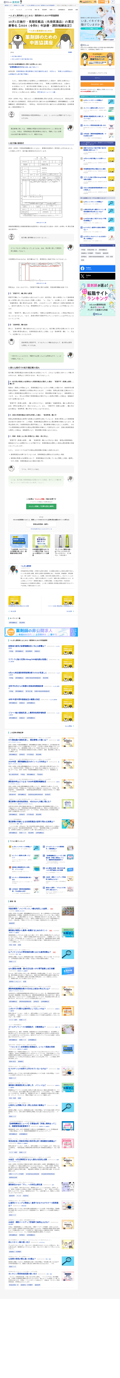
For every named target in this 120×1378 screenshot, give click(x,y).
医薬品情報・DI (13, 1285)
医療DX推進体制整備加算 (33, 678)
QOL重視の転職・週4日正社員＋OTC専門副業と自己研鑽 (31, 969)
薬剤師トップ (8, 5)
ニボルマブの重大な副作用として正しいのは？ (27, 1009)
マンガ (19, 1195)
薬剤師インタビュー (15, 981)
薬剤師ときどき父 (19, 911)
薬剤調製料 (29, 651)
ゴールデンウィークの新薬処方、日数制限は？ (27, 1027)
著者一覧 (37, 9)
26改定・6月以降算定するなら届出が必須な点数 (28, 1159)
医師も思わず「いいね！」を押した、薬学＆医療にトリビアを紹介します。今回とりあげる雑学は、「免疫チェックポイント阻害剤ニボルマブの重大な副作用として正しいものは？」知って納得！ (34, 1015)
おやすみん (42, 1242)
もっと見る (69, 726)
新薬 (82, 260)
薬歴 (77, 9)
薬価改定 (37, 651)
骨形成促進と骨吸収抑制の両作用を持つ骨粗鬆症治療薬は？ (32, 1141)
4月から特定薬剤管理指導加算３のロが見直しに (27, 673)
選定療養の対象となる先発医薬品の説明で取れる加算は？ (31, 822)
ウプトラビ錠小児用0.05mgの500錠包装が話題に (28, 659)
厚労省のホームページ (46, 92)
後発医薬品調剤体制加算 (35, 794)
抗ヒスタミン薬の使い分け (19, 1242)
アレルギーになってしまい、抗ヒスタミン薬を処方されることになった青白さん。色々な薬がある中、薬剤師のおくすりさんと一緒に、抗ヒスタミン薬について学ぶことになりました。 (34, 1247)
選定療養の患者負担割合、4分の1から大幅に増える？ (29, 802)
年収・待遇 (12, 945)
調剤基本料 (12, 794)
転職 (19, 945)
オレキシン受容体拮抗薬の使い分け (22, 1274)
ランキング (19, 9)
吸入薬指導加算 (13, 774)
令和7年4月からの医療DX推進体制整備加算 (26, 686)
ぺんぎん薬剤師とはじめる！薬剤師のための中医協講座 (40, 5)
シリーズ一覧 (28, 9)
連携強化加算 (13, 1177)
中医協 (11, 651)
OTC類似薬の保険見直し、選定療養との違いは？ (28, 740)
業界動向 (22, 1235)
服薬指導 (70, 9)
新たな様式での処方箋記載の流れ (22, 59)
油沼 (53, 1184)
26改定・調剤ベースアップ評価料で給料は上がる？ (29, 1222)
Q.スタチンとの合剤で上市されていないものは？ (28, 1069)
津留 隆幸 (10, 1224)
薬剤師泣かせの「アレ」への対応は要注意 (25, 1185)
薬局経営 (22, 754)
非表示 (70, 52)
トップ (11, 9)
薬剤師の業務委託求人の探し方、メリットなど (27, 1085)
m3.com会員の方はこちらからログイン (41, 529)
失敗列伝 (25, 1195)
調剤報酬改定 (13, 622)
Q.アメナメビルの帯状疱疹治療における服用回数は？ (30, 952)
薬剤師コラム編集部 (14, 932)
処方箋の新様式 (17, 56)
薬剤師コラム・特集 (19, 5)
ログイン (112, 2)
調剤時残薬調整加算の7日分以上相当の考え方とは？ (29, 989)
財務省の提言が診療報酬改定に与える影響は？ (27, 646)
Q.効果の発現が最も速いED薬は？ (22, 1259)
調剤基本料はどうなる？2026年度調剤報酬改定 (27, 782)
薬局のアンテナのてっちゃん (25, 803)
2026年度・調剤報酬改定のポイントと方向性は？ (28, 762)
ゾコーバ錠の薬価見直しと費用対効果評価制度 (27, 713)
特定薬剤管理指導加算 (48, 1174)
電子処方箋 (29, 691)
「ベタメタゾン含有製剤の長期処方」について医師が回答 (31, 1047)
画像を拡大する (41, 222)
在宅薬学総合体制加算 (32, 1174)
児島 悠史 (18, 954)
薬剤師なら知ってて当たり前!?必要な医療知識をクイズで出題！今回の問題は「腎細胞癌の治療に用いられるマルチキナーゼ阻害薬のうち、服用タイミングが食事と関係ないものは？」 (34, 1210)
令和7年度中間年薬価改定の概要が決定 (24, 699)
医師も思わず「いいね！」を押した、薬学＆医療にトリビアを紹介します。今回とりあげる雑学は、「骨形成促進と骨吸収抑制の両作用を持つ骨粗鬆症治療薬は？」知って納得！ (34, 1147)
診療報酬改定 (61, 9)
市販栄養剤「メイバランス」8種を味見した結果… (28, 909)
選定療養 (44, 9)
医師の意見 (12, 1061)
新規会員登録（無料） (41, 524)
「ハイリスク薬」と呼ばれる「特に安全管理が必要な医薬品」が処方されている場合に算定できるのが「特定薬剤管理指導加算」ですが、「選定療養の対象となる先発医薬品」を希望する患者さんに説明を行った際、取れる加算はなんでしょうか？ (34, 828)
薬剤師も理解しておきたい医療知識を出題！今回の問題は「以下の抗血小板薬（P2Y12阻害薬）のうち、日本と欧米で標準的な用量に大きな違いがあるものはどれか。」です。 (34, 1111)
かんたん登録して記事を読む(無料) (41, 506)
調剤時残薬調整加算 (25, 1001)
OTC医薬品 (30, 754)
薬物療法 (20, 1061)
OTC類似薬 (30, 814)
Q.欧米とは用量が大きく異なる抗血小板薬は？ (27, 1105)
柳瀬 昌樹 (23, 1205)
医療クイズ (52, 9)
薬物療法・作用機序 (15, 1251)
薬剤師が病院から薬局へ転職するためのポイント (28, 930)
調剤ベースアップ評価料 (16, 1174)
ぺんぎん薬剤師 (53, 699)
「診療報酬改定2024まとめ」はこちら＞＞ (23, 67)
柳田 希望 (19, 823)
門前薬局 (39, 774)
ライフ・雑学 (13, 1020)
